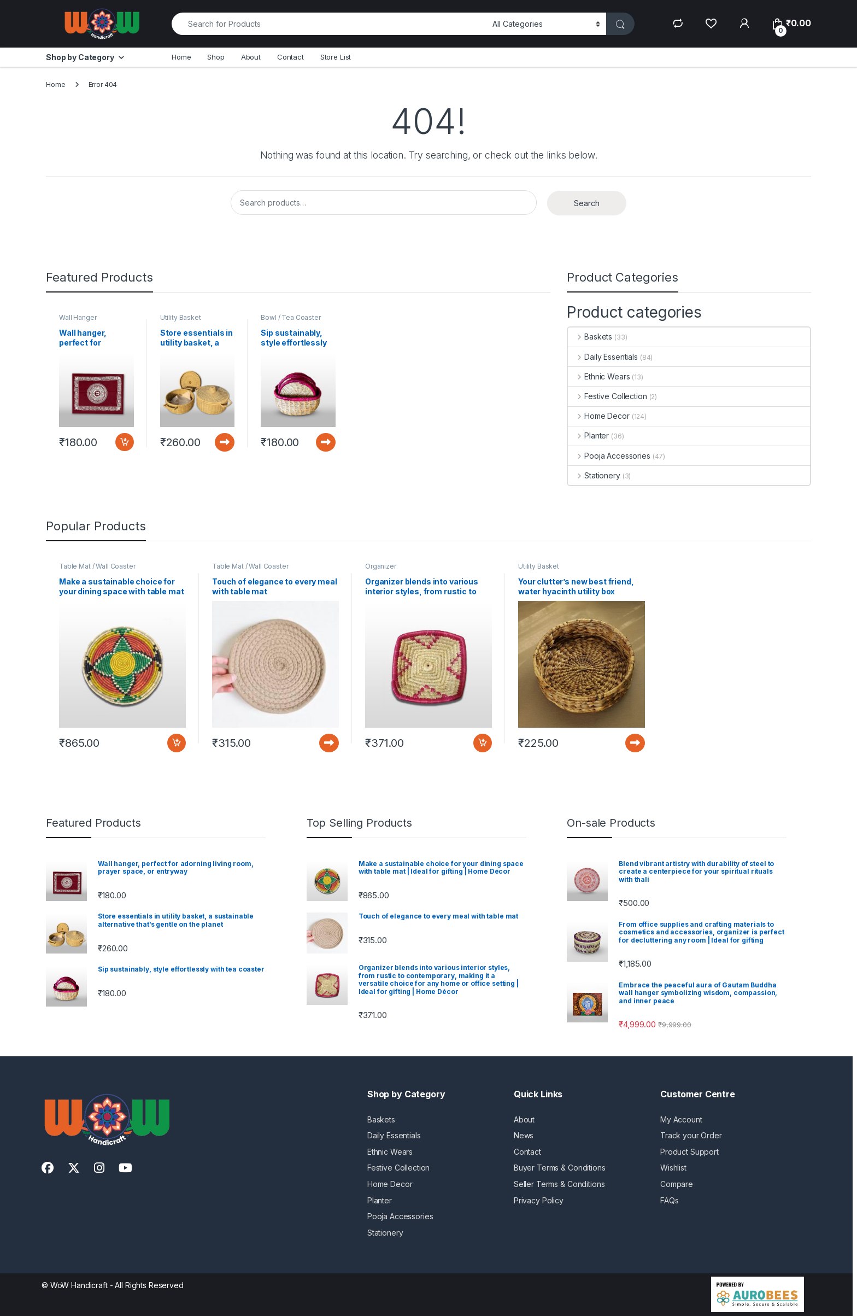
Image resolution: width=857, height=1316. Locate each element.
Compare (676, 1184)
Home (181, 56)
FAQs (669, 1200)
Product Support (689, 1151)
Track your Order (691, 1135)
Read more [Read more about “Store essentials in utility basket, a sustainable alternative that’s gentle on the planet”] (224, 442)
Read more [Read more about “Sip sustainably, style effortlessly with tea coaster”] (326, 442)
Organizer (380, 566)
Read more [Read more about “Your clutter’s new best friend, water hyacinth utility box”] (635, 743)
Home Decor (598, 415)
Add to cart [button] (124, 442)
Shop (215, 56)
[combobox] (329, 24)
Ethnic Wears (599, 376)
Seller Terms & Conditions (559, 1184)
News (523, 1135)
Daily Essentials (603, 356)
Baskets (590, 336)
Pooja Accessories (609, 455)
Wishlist (673, 1167)
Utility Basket (180, 317)
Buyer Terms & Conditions (560, 1167)
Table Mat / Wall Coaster (97, 566)
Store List (335, 56)
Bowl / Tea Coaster (290, 317)
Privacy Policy (538, 1200)
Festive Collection (607, 396)
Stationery (594, 475)
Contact (290, 56)
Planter (588, 435)
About (251, 56)
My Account (681, 1119)
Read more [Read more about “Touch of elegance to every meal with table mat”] (329, 743)
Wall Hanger (77, 317)
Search (587, 203)
